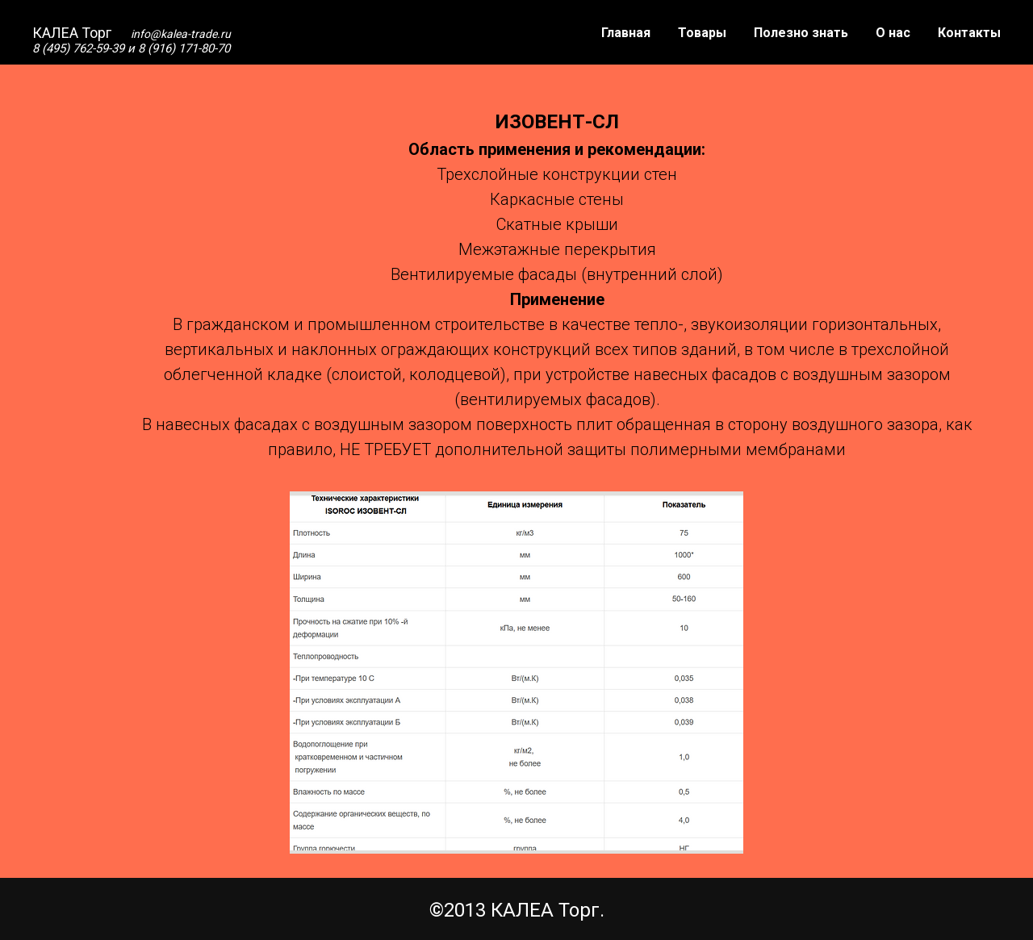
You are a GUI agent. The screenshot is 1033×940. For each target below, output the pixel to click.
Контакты (969, 32)
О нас (893, 32)
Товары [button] (702, 32)
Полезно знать (801, 32)
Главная (625, 32)
